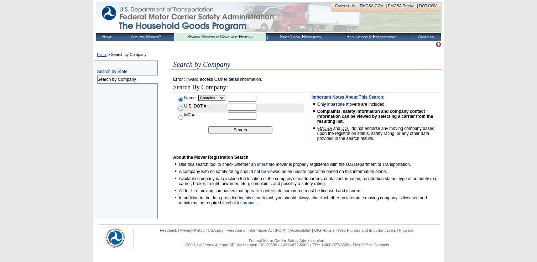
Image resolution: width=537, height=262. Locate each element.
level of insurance (239, 202)
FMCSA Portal (401, 6)
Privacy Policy (192, 230)
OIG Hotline (324, 230)
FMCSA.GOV (371, 6)
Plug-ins (406, 230)
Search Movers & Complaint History (219, 36)
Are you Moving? (146, 36)
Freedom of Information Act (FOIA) (256, 230)
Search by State (112, 71)
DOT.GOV (428, 6)
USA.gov (215, 230)
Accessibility (300, 230)
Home (107, 36)
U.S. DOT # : (196, 106)
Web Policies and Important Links (367, 230)
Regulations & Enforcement (371, 36)
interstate (336, 104)
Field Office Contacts (371, 245)
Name (190, 97)
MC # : (190, 114)
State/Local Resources (300, 36)
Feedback (168, 230)
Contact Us (345, 6)
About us (426, 36)
